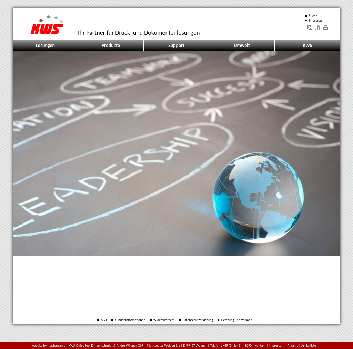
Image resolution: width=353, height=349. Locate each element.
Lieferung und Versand (236, 320)
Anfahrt (293, 345)
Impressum (316, 20)
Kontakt (260, 345)
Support (176, 45)
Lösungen (45, 45)
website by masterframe (48, 345)
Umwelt (242, 45)
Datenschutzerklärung (197, 320)
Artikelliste (308, 345)
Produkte (111, 45)
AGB (104, 320)
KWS (307, 45)
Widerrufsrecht (164, 320)
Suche (313, 15)
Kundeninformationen (130, 320)
